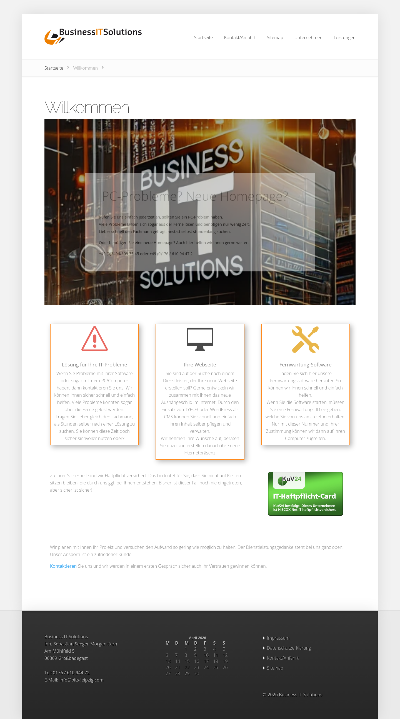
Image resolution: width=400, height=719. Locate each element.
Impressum (278, 638)
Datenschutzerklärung (289, 648)
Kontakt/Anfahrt (283, 658)
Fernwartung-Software (305, 364)
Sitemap (275, 668)
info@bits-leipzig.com (81, 680)
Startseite (53, 68)
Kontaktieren (63, 566)
